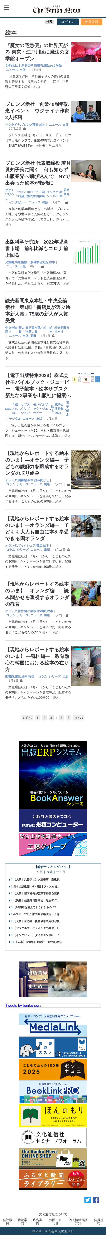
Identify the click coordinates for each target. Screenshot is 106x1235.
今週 (49, 872)
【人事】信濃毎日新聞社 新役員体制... (39, 942)
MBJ (8, 408)
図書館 (22, 480)
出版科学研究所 (37, 262)
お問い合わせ (55, 1221)
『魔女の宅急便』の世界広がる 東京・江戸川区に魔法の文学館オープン (37, 52)
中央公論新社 (11, 330)
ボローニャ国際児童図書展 (36, 194)
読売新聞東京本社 (61, 330)
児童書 (9, 262)
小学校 (31, 611)
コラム (10, 484)
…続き (35, 87)
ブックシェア (27, 545)
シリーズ (23, 484)
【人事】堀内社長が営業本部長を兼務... (37, 893)
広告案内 (37, 1221)
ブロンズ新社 (30, 124)
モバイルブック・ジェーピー (40, 408)
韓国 (31, 676)
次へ (77, 718)
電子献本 (67, 409)
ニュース (12, 70)
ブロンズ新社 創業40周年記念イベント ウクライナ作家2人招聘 (37, 110)
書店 (39, 545)
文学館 (9, 65)
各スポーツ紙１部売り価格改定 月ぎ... (37, 914)
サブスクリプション (25, 408)
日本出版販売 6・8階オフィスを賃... (36, 886)
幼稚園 (41, 611)
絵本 (18, 65)
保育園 (22, 611)
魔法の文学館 (53, 65)
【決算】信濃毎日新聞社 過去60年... (36, 900)
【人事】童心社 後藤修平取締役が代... (37, 921)
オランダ (11, 480)
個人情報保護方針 (78, 1221)
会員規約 (98, 1221)
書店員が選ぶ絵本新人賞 (36, 330)
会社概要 (7, 1221)
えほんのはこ (15, 408)
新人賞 (22, 330)
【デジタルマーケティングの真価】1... (37, 928)
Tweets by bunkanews (23, 1005)
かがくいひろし (9, 194)
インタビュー (18, 202)
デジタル (15, 418)
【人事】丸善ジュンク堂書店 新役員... (37, 879)
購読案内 (22, 1221)
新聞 (33, 335)
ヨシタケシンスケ (52, 194)
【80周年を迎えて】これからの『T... (35, 907)
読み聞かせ (41, 480)
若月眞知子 (66, 194)
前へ (28, 718)
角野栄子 (27, 65)
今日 (40, 872)
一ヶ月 (60, 872)
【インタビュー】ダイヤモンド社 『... (37, 935)
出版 (23, 70)
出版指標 (21, 262)
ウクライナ (12, 124)
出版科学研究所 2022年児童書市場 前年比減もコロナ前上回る (36, 248)
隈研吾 (38, 65)
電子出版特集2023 (59, 408)
